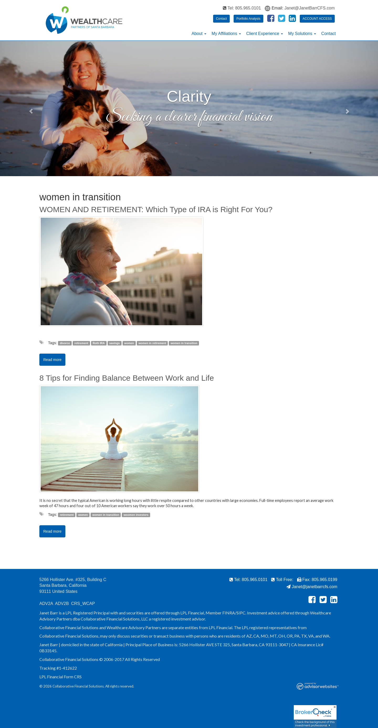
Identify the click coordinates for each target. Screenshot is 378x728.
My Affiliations (224, 33)
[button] (28, 108)
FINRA (228, 612)
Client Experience (262, 33)
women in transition (184, 343)
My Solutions (300, 33)
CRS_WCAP (83, 603)
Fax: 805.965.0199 (317, 579)
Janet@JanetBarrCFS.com (310, 8)
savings (114, 343)
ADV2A (46, 603)
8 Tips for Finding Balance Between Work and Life (126, 378)
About (197, 33)
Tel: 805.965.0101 (242, 8)
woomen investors (136, 514)
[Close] (333, 708)
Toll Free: (282, 579)
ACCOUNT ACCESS (317, 19)
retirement (81, 343)
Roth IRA (99, 343)
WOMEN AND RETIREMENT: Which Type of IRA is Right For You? (155, 209)
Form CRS (73, 676)
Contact (221, 19)
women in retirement (152, 343)
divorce (65, 343)
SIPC (241, 612)
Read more (52, 360)
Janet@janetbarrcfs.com (311, 586)
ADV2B (62, 603)
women (129, 343)
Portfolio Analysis (248, 19)
